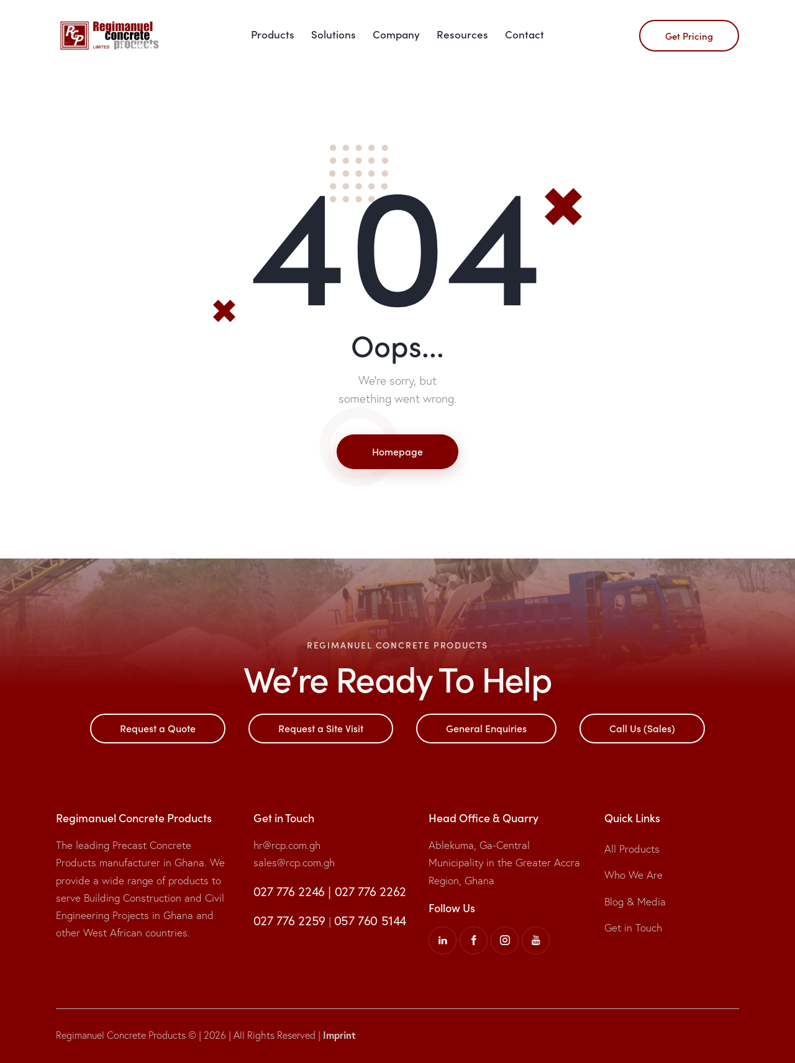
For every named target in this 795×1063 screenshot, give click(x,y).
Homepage (397, 451)
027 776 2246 (289, 891)
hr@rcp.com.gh (286, 844)
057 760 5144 (370, 920)
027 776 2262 (370, 891)
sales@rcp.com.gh (294, 862)
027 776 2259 (289, 920)
